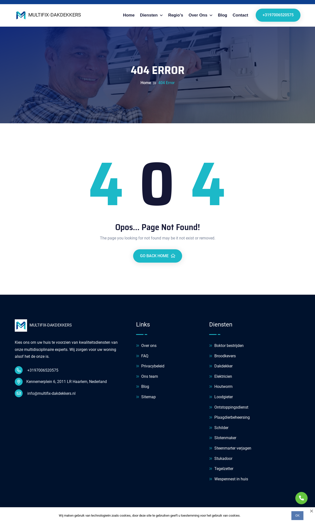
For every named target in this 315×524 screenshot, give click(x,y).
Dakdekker (221, 366)
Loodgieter (221, 397)
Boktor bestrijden (226, 346)
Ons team (147, 377)
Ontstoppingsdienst (228, 407)
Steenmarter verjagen (230, 448)
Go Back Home (157, 255)
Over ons (198, 15)
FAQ (142, 356)
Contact (240, 15)
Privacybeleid (150, 366)
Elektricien (220, 377)
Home (129, 15)
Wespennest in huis (228, 479)
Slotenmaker (222, 438)
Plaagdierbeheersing (229, 418)
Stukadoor (220, 459)
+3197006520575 (278, 15)
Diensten (149, 15)
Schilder (218, 428)
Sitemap (146, 397)
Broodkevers (222, 356)
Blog (222, 15)
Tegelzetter (221, 469)
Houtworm (221, 387)
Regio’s (175, 15)
